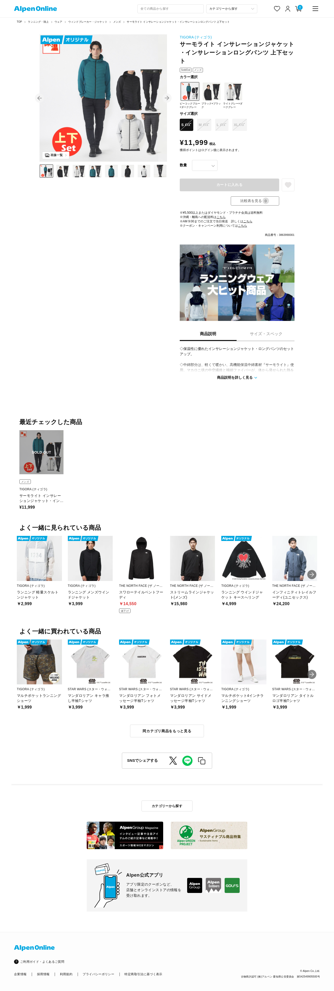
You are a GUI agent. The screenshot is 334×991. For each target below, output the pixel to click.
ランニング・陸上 (38, 21)
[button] (39, 98)
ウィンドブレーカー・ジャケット (87, 21)
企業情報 (20, 974)
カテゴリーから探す (167, 806)
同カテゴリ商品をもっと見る (167, 731)
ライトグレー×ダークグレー (233, 95)
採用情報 (43, 974)
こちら (221, 217)
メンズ (117, 21)
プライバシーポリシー (98, 974)
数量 (183, 165)
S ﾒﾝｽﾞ (186, 125)
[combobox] (170, 8)
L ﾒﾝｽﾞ (222, 125)
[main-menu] (315, 8)
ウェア (58, 21)
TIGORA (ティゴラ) (196, 37)
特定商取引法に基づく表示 (143, 974)
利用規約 (66, 974)
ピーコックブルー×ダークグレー (190, 95)
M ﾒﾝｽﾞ (204, 125)
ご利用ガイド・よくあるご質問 (42, 961)
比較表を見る (254, 201)
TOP (19, 21)
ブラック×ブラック (211, 95)
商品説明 (208, 334)
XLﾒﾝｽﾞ (240, 125)
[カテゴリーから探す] (231, 8)
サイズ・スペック (266, 334)
